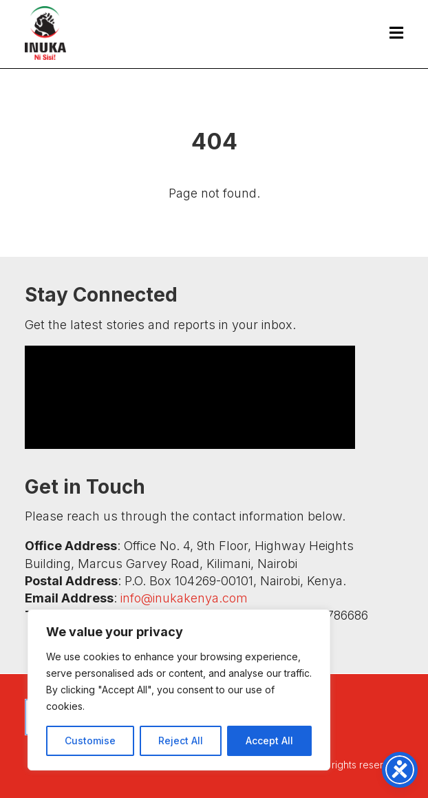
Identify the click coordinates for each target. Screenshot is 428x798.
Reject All (180, 740)
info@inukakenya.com (184, 598)
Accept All (269, 740)
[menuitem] (389, 32)
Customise (90, 740)
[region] (179, 689)
